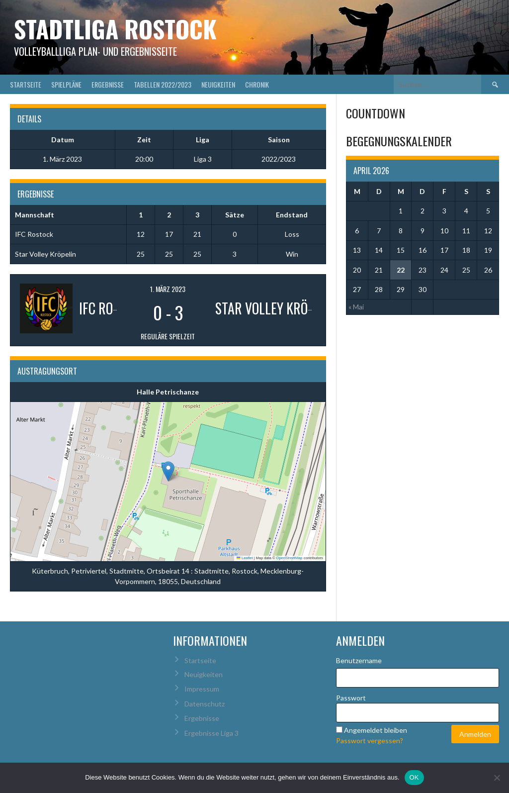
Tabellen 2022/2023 (162, 84)
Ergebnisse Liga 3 (211, 733)
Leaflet (245, 558)
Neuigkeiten (218, 84)
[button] (168, 471)
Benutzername (359, 660)
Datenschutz (204, 703)
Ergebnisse (107, 84)
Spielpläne (66, 84)
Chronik (257, 84)
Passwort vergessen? (369, 740)
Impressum (201, 689)
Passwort (351, 698)
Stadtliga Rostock (115, 28)
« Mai (356, 306)
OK (414, 777)
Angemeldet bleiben (375, 730)
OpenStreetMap (289, 558)
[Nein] (497, 778)
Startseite (25, 84)
